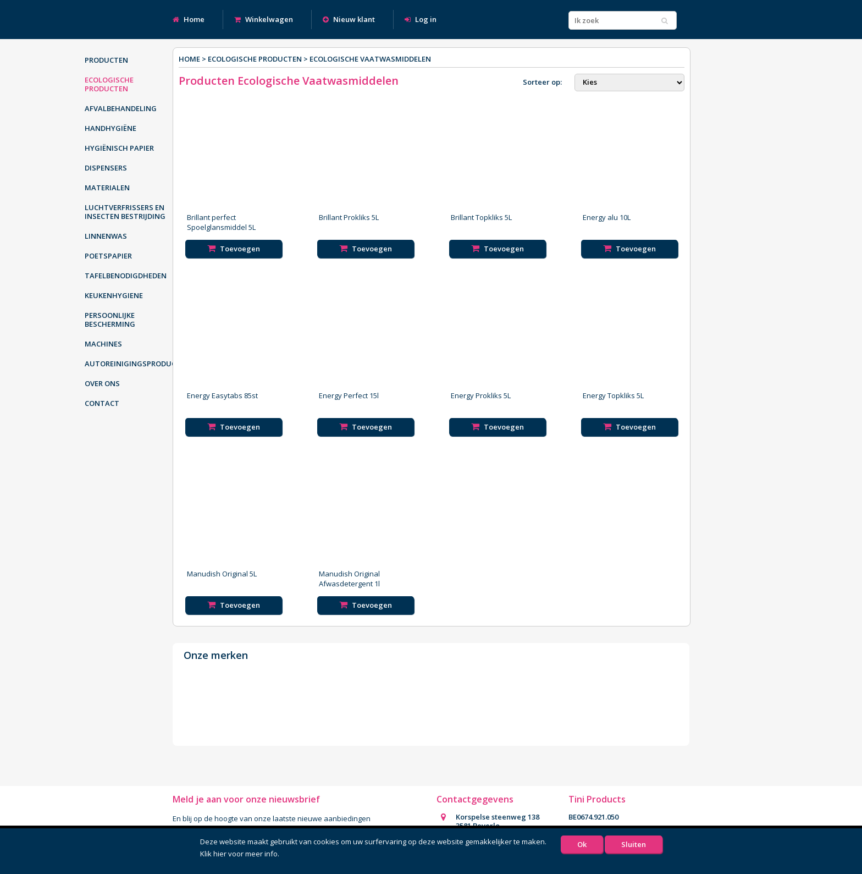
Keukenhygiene (114, 295)
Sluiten (633, 844)
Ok (582, 844)
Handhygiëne (110, 128)
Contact (102, 403)
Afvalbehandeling (121, 108)
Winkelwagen (263, 19)
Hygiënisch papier (119, 148)
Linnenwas (106, 236)
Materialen (107, 188)
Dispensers (106, 168)
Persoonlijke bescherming (110, 319)
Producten (106, 60)
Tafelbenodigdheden (126, 276)
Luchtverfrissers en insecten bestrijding (125, 211)
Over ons (102, 383)
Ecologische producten (109, 84)
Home (189, 19)
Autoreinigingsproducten (131, 364)
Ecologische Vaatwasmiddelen (370, 59)
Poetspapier (108, 256)
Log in (420, 19)
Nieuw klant (349, 19)
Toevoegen (233, 249)
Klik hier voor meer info (239, 854)
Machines (103, 344)
